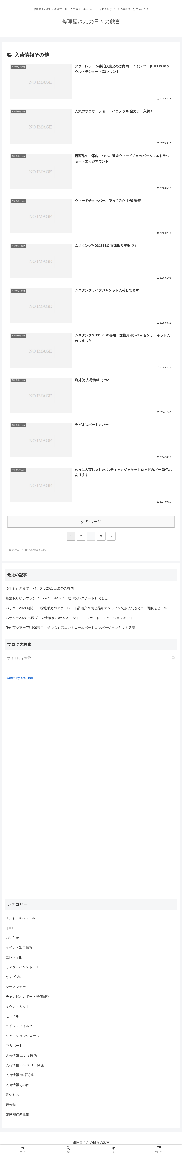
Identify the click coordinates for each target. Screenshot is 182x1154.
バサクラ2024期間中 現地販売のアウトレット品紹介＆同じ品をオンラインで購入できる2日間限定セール (86, 609)
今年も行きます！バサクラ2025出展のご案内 (40, 589)
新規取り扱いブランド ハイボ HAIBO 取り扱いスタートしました (57, 599)
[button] (173, 658)
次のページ (91, 522)
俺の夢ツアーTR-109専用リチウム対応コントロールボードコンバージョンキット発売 (70, 628)
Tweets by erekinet (19, 678)
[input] (91, 658)
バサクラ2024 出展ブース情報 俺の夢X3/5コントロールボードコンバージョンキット (69, 618)
